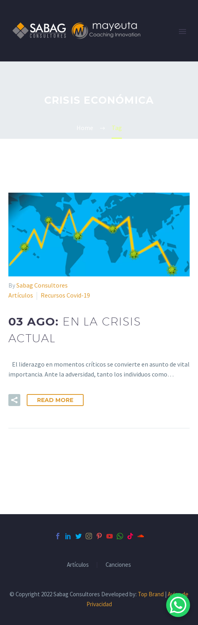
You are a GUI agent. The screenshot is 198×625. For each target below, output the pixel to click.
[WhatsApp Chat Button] (178, 605)
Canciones (118, 565)
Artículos (20, 295)
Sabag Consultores (42, 285)
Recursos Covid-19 (65, 295)
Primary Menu (182, 31)
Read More (55, 400)
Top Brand (151, 594)
